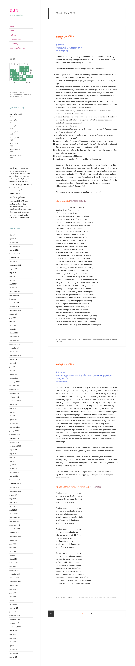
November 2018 (14, 574)
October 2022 (14, 397)
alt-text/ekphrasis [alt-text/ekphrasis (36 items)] (22, 171)
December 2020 (14, 480)
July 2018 (12, 589)
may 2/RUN (65, 364)
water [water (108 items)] (15, 218)
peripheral (109, 339)
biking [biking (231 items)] (15, 176)
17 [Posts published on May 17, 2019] (24, 73)
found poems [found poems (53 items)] (13, 181)
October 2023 (14, 352)
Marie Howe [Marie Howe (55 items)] (12, 190)
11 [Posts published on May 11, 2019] (27, 70)
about (11, 26)
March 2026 (13, 243)
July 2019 (12, 544)
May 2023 (12, 371)
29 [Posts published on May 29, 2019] (18, 79)
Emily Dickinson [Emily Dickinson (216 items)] (24, 179)
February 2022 (14, 427)
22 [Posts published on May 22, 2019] (18, 76)
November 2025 (14, 258)
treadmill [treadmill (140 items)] (19, 215)
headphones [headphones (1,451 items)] (22, 184)
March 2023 (13, 378)
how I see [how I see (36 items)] (11, 187)
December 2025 (14, 254)
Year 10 (12, 31)
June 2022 (12, 412)
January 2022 (14, 431)
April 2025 (13, 284)
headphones (96, 339)
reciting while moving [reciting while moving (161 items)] (17, 204)
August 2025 (13, 269)
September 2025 (15, 265)
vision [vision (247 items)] (26, 215)
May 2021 (12, 461)
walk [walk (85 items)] (10, 218)
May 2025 (12, 280)
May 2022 (12, 416)
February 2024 (14, 337)
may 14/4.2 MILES (15, 156)
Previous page (51, 614)
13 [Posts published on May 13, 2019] (11, 73)
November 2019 (14, 529)
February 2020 (14, 518)
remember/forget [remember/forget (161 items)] (16, 207)
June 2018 (12, 593)
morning (103, 339)
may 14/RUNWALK (15, 114)
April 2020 (13, 510)
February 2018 (14, 608)
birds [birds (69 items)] (20, 176)
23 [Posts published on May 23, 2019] (21, 76)
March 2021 (13, 469)
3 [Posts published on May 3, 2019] (24, 67)
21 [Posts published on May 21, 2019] (14, 76)
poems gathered (15, 39)
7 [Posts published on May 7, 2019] (14, 70)
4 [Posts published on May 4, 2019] (27, 67)
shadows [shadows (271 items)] (13, 212)
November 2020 (15, 484)
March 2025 (13, 288)
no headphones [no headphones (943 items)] (17, 197)
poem (115, 339)
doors (89, 339)
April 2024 (13, 329)
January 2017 (13, 657)
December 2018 (14, 570)
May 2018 (12, 597)
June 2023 (12, 367)
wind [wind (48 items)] (19, 218)
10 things (84, 339)
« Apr (14, 82)
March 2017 (13, 649)
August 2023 (13, 359)
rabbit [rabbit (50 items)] (26, 201)
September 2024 (15, 310)
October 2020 (14, 487)
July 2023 (12, 363)
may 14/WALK (14, 138)
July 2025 (12, 273)
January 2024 (14, 340)
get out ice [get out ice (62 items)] (21, 181)
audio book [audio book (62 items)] (26, 173)
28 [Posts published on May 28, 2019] (14, 79)
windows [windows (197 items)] (25, 218)
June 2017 (12, 638)
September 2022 (15, 401)
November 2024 (14, 303)
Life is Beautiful (63, 201)
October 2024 (14, 307)
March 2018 (13, 604)
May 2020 (12, 506)
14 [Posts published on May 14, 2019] (14, 73)
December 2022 (14, 389)
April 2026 (12, 239)
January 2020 (14, 521)
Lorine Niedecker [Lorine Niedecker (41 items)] (18, 187)
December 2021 (14, 435)
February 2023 (14, 382)
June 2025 (12, 276)
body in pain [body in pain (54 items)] (26, 176)
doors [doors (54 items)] (15, 179)
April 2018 (12, 600)
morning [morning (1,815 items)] (14, 193)
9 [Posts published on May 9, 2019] (21, 70)
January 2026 (14, 250)
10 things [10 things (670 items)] (14, 168)
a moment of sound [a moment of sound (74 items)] (15, 173)
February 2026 (14, 246)
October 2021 (14, 442)
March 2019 (13, 559)
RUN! (14, 10)
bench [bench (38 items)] (10, 176)
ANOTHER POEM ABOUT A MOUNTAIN (73, 487)
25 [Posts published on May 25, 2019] (27, 76)
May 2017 (12, 642)
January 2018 (13, 612)
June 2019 (12, 548)
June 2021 (12, 457)
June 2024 (12, 322)
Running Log (73, 339)
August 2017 (13, 631)
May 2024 (12, 325)
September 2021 (15, 446)
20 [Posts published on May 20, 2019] (11, 76)
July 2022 (12, 408)
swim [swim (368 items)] (20, 212)
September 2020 (15, 491)
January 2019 (13, 567)
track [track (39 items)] (14, 215)
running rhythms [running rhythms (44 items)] (27, 209)
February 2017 (14, 653)
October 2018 (14, 578)
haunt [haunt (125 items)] (11, 185)
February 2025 (14, 291)
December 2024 (14, 299)
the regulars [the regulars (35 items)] (26, 212)
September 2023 (15, 356)
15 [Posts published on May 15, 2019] (17, 73)
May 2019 (12, 551)
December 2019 (14, 525)
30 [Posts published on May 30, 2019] (21, 79)
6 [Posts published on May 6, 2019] (11, 70)
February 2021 (14, 472)
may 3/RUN (65, 36)
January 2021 (13, 476)
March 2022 (13, 423)
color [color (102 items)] (11, 179)
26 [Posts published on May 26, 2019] (31, 76)
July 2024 (12, 318)
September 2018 (15, 582)
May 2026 (12, 235)
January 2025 (14, 295)
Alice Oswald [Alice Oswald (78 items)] (13, 171)
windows (59, 341)
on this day (13, 44)
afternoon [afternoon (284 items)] (24, 168)
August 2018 (13, 585)
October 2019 (14, 533)
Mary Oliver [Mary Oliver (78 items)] (20, 190)
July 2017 (12, 634)
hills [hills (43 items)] (31, 185)
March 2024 (13, 333)
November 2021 (14, 438)
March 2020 (13, 514)
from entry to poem (17, 48)
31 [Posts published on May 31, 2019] (24, 79)
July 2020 (12, 499)
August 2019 (13, 540)
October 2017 (14, 623)
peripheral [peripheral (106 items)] (12, 201)
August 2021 (13, 450)
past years (13, 35)
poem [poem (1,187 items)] (20, 200)
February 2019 (14, 563)
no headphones (100, 598)
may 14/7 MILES (14, 150)
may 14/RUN (13, 120)
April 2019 (12, 555)
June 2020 (12, 503)
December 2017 (14, 616)
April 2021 (12, 465)
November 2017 (14, 619)
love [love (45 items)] (25, 187)
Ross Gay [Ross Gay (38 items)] (26, 206)
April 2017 (12, 646)
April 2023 (13, 374)
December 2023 (14, 344)
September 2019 (15, 536)
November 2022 (14, 393)
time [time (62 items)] (10, 215)
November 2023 (14, 348)
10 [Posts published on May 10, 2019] (24, 70)
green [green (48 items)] (26, 181)
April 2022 (13, 420)
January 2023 (14, 386)
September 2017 (15, 627)
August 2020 (14, 495)
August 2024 (13, 314)
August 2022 (13, 405)
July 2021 (12, 454)
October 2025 (14, 261)
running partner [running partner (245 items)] (16, 209)
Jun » (28, 82)
